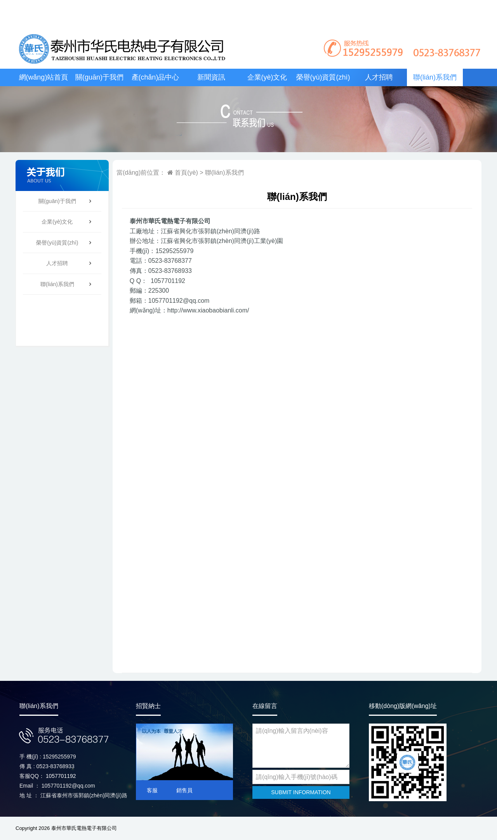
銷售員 (184, 790)
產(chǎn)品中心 (155, 77)
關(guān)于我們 (99, 77)
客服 (152, 790)
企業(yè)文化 (267, 77)
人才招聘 (379, 77)
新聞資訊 (211, 77)
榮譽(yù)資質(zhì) (323, 77)
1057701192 (61, 776)
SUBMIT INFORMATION (300, 792)
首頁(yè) (185, 172)
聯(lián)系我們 (435, 77)
